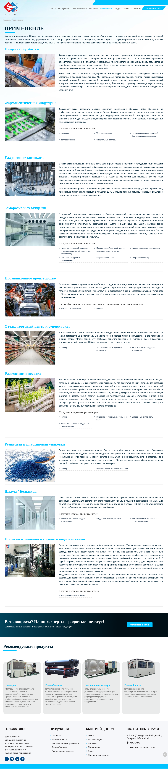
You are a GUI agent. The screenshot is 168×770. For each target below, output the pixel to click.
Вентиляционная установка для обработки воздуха (146, 521)
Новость (128, 8)
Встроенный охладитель (71, 309)
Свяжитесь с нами (140, 626)
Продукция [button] (63, 8)
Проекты (93, 8)
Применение (106, 8)
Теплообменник (59, 749)
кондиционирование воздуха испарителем (73, 521)
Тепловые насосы (104, 133)
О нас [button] (51, 8)
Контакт (138, 8)
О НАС (91, 737)
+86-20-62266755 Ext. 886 (142, 749)
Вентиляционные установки (65, 745)
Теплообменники (68, 140)
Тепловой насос (59, 741)
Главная (6, 20)
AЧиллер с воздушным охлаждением (71, 259)
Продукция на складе (98, 756)
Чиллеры (65, 133)
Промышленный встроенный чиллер (109, 471)
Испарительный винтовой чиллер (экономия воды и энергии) (111, 249)
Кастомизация (80, 8)
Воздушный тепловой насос (73, 597)
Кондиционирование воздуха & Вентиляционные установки (145, 134)
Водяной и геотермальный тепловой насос (108, 419)
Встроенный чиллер (105, 258)
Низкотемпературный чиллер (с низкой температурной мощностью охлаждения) (76, 251)
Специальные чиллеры (106, 140)
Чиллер (99, 309)
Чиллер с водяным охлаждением (146, 248)
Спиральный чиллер (141, 258)
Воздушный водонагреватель (109, 520)
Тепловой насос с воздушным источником (109, 349)
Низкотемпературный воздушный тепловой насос (75, 426)
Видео (118, 8)
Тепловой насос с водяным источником (144, 349)
